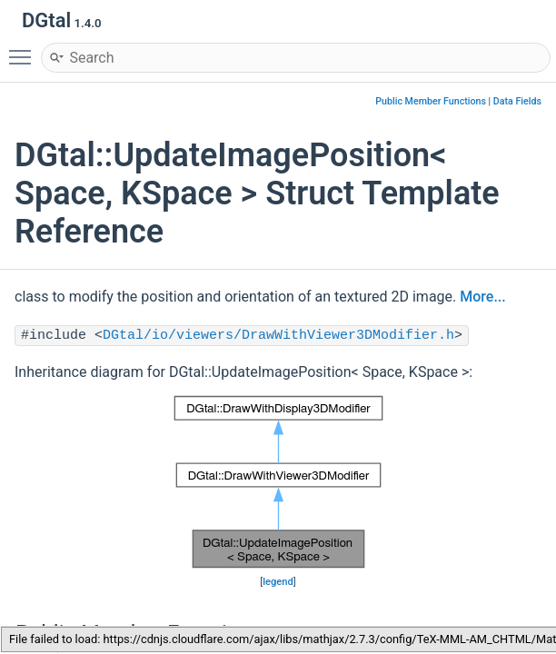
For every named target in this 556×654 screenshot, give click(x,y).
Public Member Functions (430, 101)
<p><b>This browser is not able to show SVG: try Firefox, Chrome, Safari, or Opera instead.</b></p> (278, 481)
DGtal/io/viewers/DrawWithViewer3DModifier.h (278, 335)
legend (278, 582)
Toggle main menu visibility (24, 49)
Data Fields (517, 101)
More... (482, 296)
